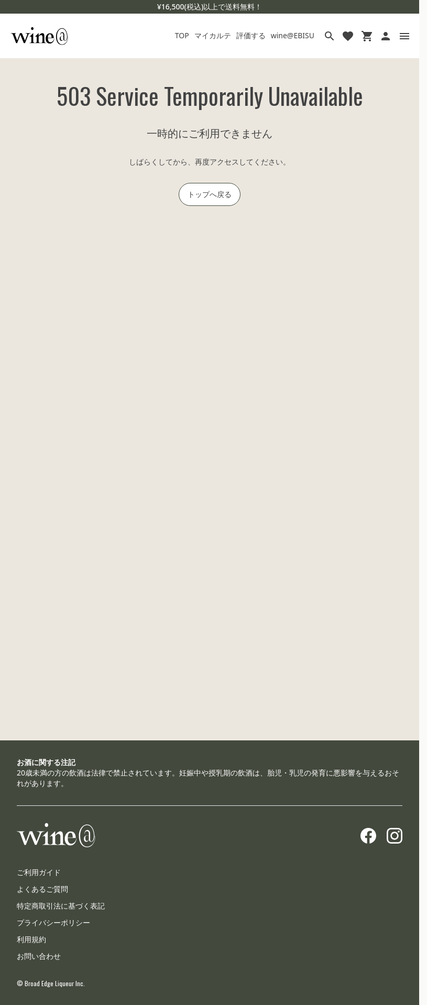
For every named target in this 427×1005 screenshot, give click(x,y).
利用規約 (31, 939)
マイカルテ (212, 35)
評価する (251, 35)
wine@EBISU (292, 35)
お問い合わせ (39, 956)
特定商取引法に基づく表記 (61, 906)
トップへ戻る (210, 194)
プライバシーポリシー (53, 922)
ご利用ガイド (39, 872)
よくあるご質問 (42, 889)
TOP (182, 35)
